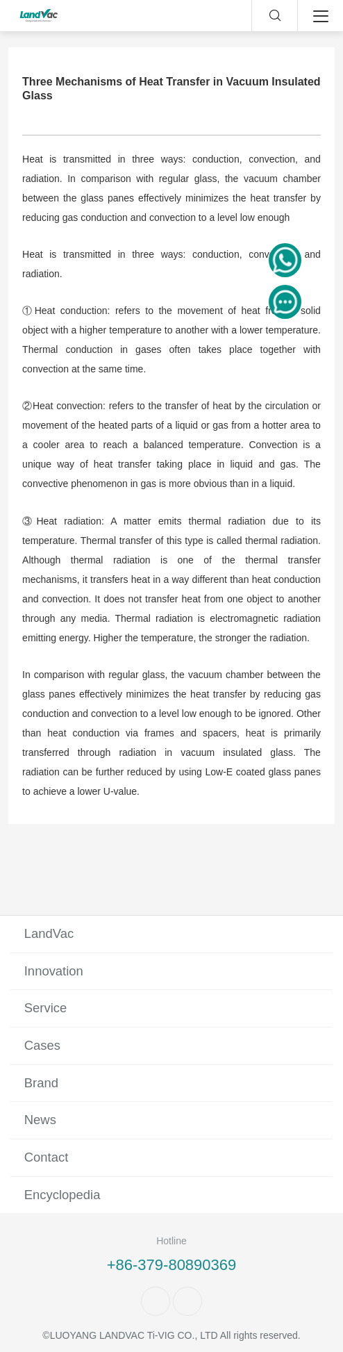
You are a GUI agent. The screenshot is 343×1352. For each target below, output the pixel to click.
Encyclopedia (62, 1194)
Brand (41, 1082)
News (40, 1119)
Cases (42, 1045)
